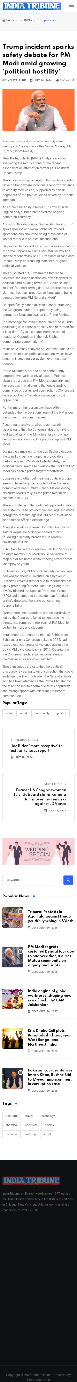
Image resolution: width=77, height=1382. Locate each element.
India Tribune (41, 1377)
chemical (11, 1125)
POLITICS (61, 713)
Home (8, 20)
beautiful (11, 1115)
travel (29, 1115)
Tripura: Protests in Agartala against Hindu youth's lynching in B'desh (51, 916)
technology (47, 1115)
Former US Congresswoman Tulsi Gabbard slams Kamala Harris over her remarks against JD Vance (39, 797)
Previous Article (24, 740)
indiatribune (16, 80)
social (47, 1134)
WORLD (23, 713)
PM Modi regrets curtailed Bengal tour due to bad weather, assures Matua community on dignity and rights (51, 956)
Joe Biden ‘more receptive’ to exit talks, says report (37, 748)
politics (49, 1125)
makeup (30, 1134)
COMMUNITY (42, 713)
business (11, 1134)
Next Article (55, 784)
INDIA (28, 20)
